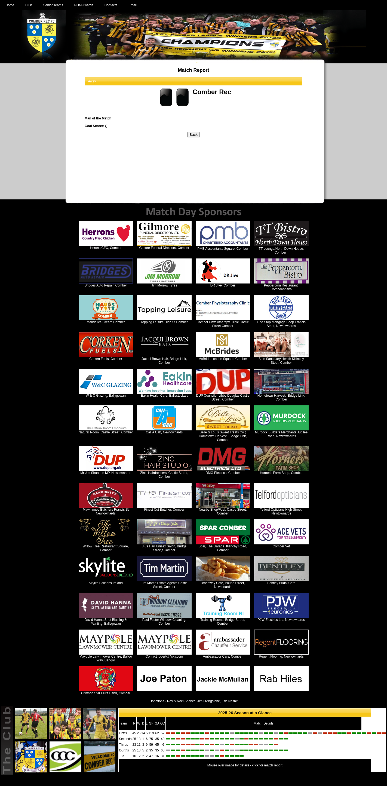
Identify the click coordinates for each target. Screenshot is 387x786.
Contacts (111, 5)
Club (28, 5)
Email (132, 5)
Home (9, 5)
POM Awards (83, 5)
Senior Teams (53, 5)
